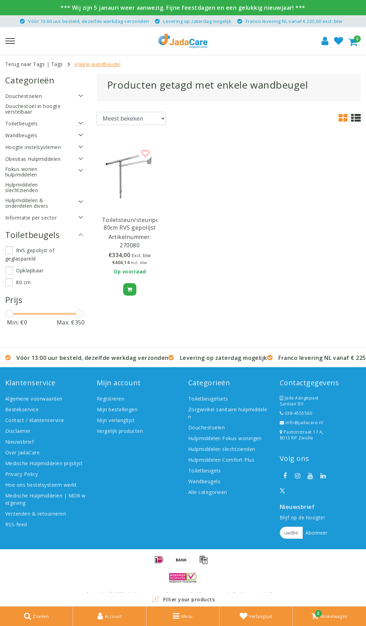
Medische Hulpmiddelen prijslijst (43, 463)
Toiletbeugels (204, 470)
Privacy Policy (21, 474)
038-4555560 (296, 413)
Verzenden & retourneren (35, 513)
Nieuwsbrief (19, 441)
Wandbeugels (204, 481)
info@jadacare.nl (301, 423)
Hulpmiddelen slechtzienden (221, 449)
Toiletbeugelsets (208, 398)
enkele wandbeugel (97, 64)
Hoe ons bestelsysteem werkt (41, 484)
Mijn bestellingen (117, 409)
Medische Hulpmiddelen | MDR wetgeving (45, 499)
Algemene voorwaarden (34, 398)
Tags (57, 64)
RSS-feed (16, 524)
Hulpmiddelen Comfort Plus (221, 459)
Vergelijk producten (120, 431)
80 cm (23, 282)
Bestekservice (22, 409)
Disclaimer (18, 431)
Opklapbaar (29, 270)
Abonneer (316, 532)
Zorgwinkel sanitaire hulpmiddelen (227, 413)
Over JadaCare (22, 452)
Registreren (110, 398)
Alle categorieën (207, 492)
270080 (130, 245)
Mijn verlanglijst (116, 420)
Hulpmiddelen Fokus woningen (225, 438)
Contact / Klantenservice (34, 420)
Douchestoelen (206, 427)
